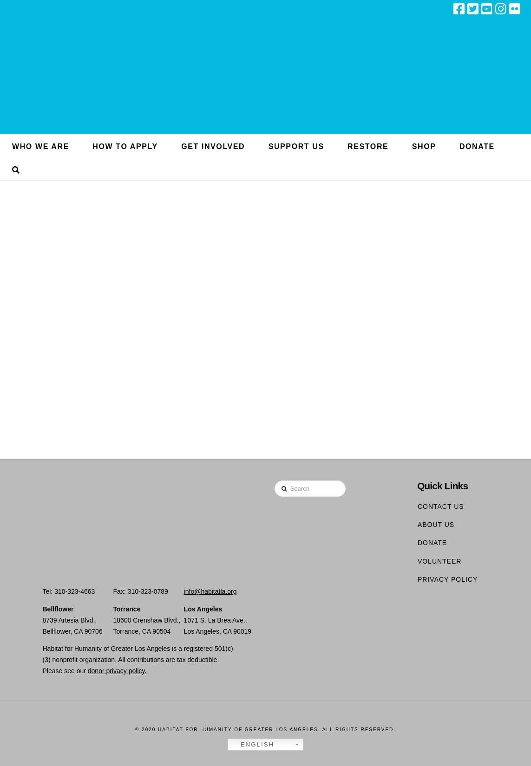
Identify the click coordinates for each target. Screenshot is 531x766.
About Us (436, 524)
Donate (432, 542)
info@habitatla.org (210, 591)
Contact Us (441, 506)
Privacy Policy (448, 579)
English (252, 744)
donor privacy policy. (117, 671)
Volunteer (440, 561)
